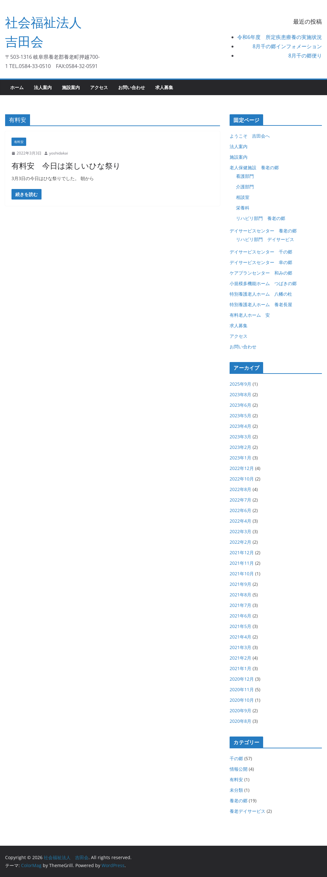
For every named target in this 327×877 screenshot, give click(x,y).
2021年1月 (240, 668)
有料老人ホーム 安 (250, 315)
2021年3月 (240, 647)
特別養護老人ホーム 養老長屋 (261, 304)
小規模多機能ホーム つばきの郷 (263, 283)
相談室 (242, 197)
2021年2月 (240, 658)
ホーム (17, 87)
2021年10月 (242, 574)
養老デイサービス (247, 811)
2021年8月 (240, 595)
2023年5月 (240, 415)
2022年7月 (240, 500)
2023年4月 (240, 426)
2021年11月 (242, 563)
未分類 (236, 790)
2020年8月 (240, 721)
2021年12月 (242, 552)
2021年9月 (240, 584)
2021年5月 (240, 626)
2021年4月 (240, 637)
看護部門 (245, 176)
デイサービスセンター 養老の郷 (263, 231)
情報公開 (238, 769)
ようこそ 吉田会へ (250, 136)
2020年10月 (242, 700)
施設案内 (71, 87)
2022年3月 (240, 531)
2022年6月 (240, 510)
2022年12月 (242, 468)
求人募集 (164, 87)
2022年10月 (242, 479)
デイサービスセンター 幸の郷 (261, 262)
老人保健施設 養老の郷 (254, 167)
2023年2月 (240, 447)
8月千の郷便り (305, 55)
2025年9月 (240, 384)
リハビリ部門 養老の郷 (260, 218)
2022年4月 (240, 521)
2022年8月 (240, 489)
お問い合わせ (131, 87)
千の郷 (236, 758)
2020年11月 (242, 689)
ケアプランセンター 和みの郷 (261, 273)
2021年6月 (240, 616)
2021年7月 (240, 605)
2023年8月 (240, 394)
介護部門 (245, 187)
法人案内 (43, 87)
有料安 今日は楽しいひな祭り (66, 165)
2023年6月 (240, 405)
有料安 (19, 142)
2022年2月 (240, 542)
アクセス (99, 87)
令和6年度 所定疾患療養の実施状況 (279, 37)
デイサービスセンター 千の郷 (261, 252)
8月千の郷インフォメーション (287, 46)
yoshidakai (58, 153)
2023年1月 (240, 458)
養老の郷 (238, 801)
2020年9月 (240, 710)
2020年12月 (242, 679)
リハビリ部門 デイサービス (265, 239)
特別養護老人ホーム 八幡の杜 (261, 294)
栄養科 (242, 208)
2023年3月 (240, 437)
